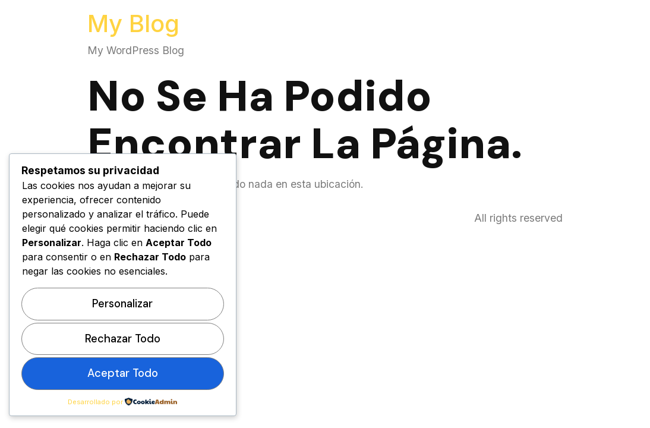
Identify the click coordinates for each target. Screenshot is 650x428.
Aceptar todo (122, 373)
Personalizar (122, 304)
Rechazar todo (122, 339)
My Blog (133, 23)
